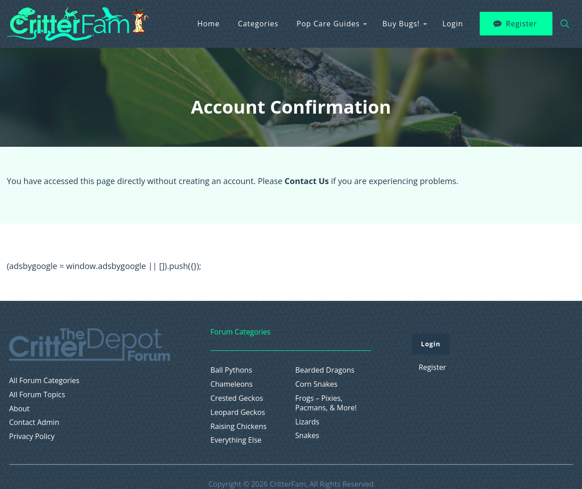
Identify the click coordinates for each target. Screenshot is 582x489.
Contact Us (307, 180)
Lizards (307, 422)
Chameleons (232, 384)
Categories (258, 24)
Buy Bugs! (401, 24)
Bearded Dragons (324, 370)
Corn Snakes (316, 384)
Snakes (307, 435)
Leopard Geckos (238, 412)
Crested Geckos (237, 398)
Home (208, 24)
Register (521, 24)
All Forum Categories (44, 380)
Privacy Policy (32, 436)
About (19, 409)
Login (452, 24)
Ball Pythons (231, 370)
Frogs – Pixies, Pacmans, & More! (325, 403)
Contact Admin (34, 422)
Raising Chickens (239, 426)
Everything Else (236, 440)
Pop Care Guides (328, 24)
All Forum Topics (37, 394)
